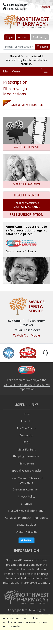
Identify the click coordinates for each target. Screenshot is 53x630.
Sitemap (26, 503)
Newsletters (26, 463)
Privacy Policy (26, 496)
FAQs (26, 442)
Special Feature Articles (27, 470)
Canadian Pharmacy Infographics (26, 518)
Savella (27, 105)
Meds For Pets (26, 449)
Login (9, 37)
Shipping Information (26, 456)
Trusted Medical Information (26, 511)
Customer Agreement (26, 489)
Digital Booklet (26, 524)
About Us (27, 421)
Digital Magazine (26, 532)
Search (42, 46)
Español (45, 6)
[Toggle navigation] (45, 71)
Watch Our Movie (26, 335)
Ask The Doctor (26, 428)
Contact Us (27, 435)
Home (27, 414)
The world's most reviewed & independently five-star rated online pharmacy (27, 60)
